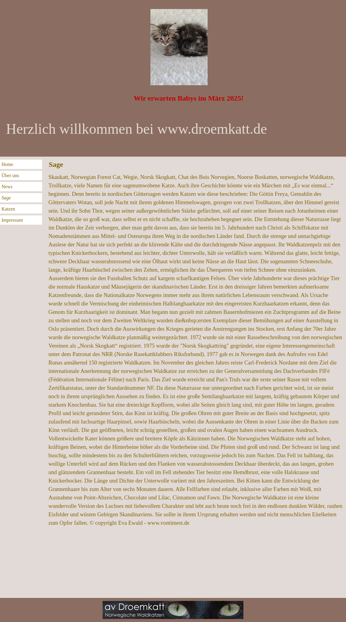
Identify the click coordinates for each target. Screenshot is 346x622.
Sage (6, 197)
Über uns (10, 175)
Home (7, 164)
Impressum (12, 220)
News (7, 186)
